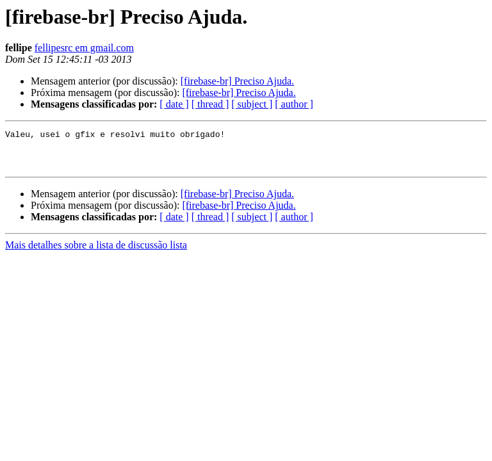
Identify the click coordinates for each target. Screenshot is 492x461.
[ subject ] (251, 104)
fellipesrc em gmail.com (84, 47)
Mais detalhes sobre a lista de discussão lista (96, 252)
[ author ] (294, 104)
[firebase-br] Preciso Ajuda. (237, 81)
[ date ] (174, 104)
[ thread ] (210, 104)
